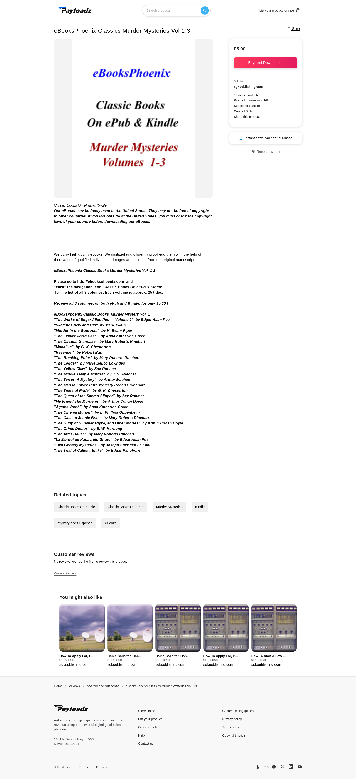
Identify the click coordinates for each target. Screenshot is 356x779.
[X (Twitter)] (282, 766)
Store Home (146, 711)
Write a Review (65, 573)
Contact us (145, 743)
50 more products (246, 95)
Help (141, 735)
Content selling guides (238, 711)
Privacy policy (232, 719)
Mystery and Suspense (75, 523)
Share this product (247, 116)
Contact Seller (244, 111)
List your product (150, 719)
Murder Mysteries (169, 507)
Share (293, 28)
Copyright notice (233, 735)
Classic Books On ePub (125, 507)
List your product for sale (279, 10)
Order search (147, 727)
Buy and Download (265, 63)
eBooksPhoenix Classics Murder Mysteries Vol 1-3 (161, 686)
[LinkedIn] (291, 766)
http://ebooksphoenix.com (100, 281)
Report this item (265, 152)
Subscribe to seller (247, 106)
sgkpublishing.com (248, 87)
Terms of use (231, 727)
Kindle (200, 507)
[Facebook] (274, 766)
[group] (82, 635)
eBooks (110, 523)
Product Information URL (251, 100)
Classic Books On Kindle (76, 507)
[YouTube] (299, 766)
